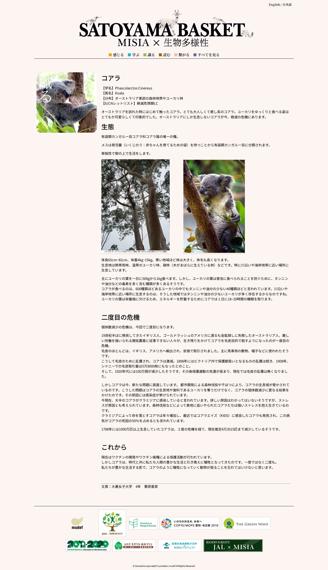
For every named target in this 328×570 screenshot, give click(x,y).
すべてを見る (206, 54)
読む (164, 54)
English (274, 4)
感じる (116, 54)
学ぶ (133, 54)
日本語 (287, 4)
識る (149, 54)
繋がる (182, 54)
